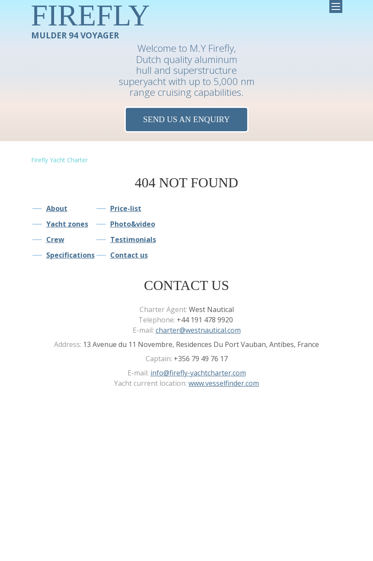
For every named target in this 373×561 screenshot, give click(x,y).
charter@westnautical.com (198, 330)
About (56, 208)
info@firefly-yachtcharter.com (198, 373)
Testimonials (133, 239)
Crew (55, 239)
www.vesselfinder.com (223, 383)
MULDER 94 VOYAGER (90, 20)
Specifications (70, 255)
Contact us (129, 255)
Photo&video (132, 224)
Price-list (125, 208)
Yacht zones (67, 224)
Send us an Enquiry (186, 119)
